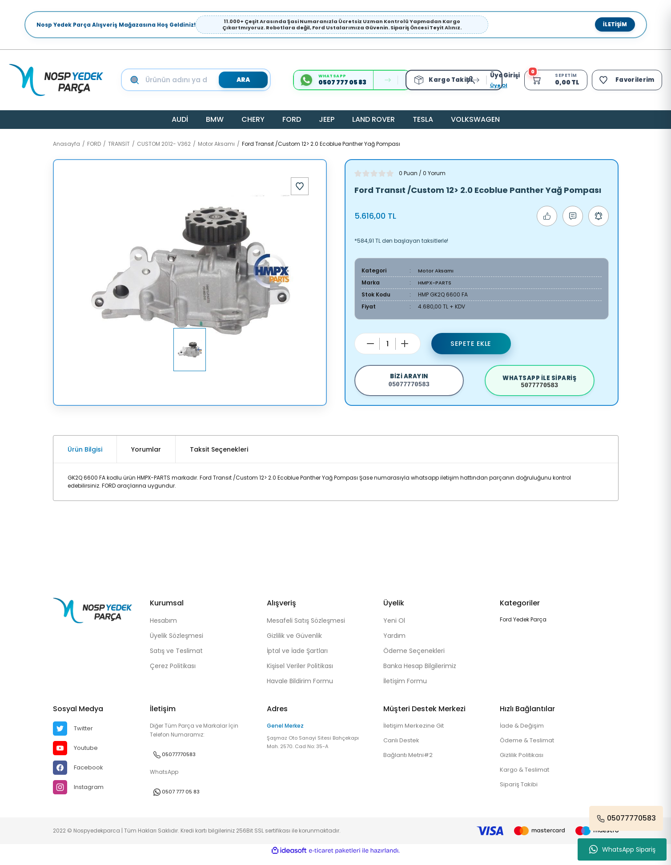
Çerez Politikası (173, 672)
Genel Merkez (285, 732)
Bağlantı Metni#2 (410, 762)
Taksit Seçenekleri (219, 455)
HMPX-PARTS (435, 282)
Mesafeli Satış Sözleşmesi (306, 626)
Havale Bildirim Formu (300, 687)
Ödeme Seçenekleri (414, 657)
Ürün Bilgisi (85, 455)
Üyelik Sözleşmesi (176, 641)
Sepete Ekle (471, 343)
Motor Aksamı (436, 270)
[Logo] (56, 80)
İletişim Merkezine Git (416, 732)
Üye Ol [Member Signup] (494, 85)
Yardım (394, 641)
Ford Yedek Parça (523, 625)
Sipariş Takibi (519, 793)
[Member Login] (469, 80)
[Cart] (552, 80)
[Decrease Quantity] (370, 343)
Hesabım (163, 626)
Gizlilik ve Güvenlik (294, 641)
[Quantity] (387, 344)
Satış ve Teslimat (176, 657)
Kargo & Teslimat (526, 777)
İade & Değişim (523, 732)
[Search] (204, 80)
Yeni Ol (394, 626)
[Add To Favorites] (300, 186)
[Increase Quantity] (405, 343)
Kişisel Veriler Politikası (300, 672)
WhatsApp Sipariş (622, 849)
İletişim (615, 24)
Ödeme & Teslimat (529, 747)
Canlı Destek (402, 747)
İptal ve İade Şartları (297, 657)
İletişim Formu (405, 687)
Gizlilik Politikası (522, 762)
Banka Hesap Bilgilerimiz (419, 672)
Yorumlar (146, 455)
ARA (241, 79)
